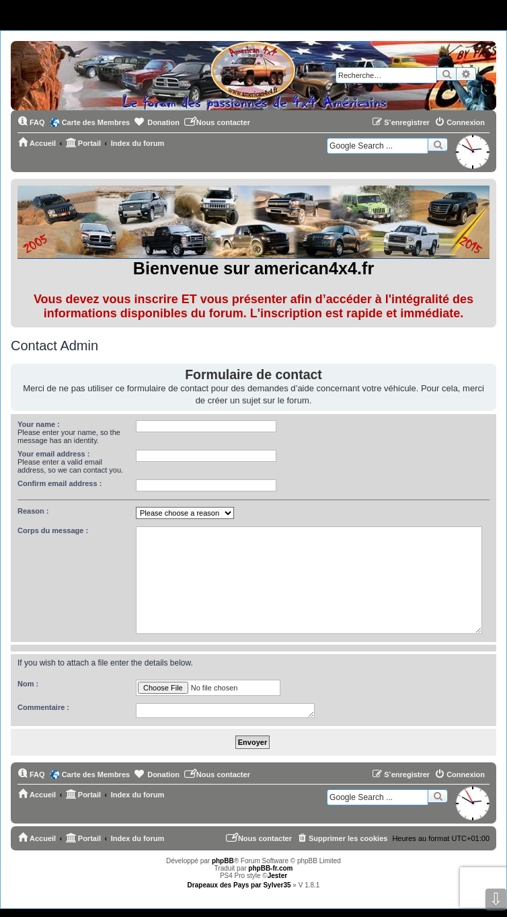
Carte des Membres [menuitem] (96, 122)
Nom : (27, 684)
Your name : (38, 424)
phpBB (223, 861)
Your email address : (53, 454)
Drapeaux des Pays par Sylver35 (239, 885)
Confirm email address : (59, 483)
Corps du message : (52, 530)
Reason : (32, 511)
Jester (277, 875)
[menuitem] (31, 122)
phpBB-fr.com (270, 868)
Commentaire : (43, 707)
